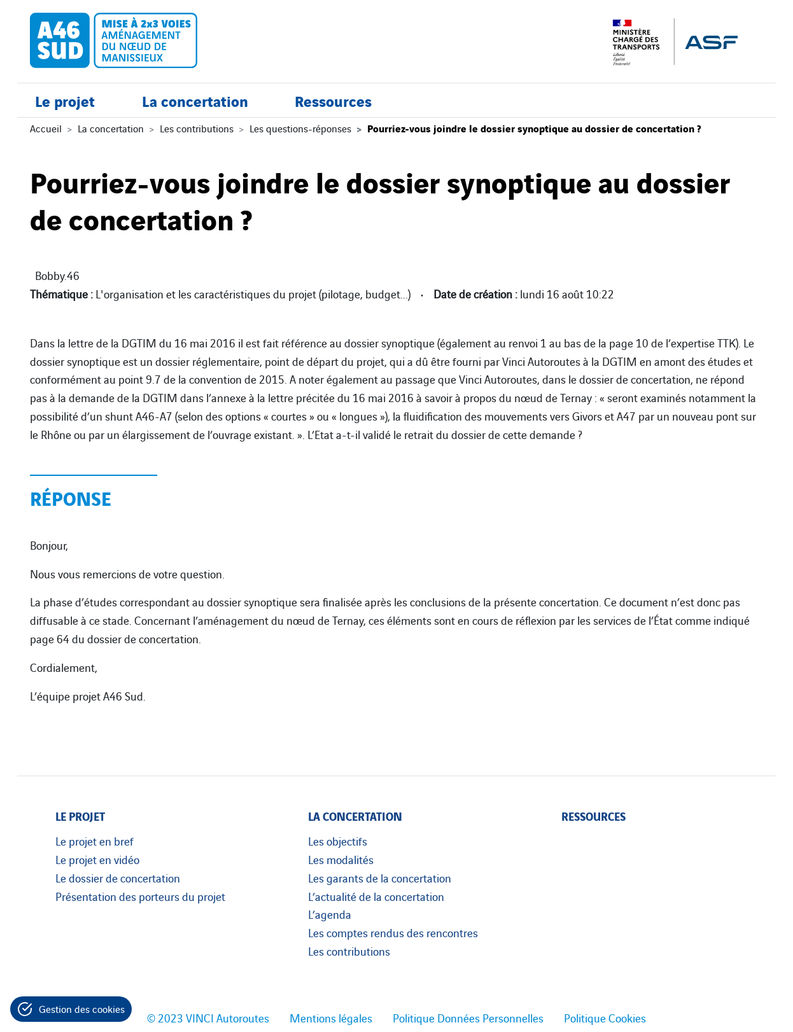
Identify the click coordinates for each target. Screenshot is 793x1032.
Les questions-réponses (300, 128)
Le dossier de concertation (117, 877)
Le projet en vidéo (97, 859)
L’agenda (329, 913)
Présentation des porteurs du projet (140, 896)
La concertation (195, 100)
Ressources (333, 100)
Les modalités (341, 859)
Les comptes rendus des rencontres (393, 932)
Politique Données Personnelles (468, 1017)
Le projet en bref (94, 840)
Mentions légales (331, 1017)
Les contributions (197, 128)
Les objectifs (337, 840)
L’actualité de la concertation (376, 896)
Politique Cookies (605, 1017)
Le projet (65, 100)
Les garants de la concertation (379, 877)
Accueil (46, 128)
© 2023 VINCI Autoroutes (208, 1017)
